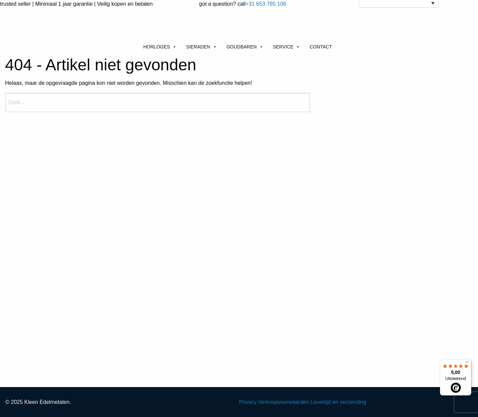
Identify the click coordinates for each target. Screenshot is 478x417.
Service (286, 47)
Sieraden (201, 47)
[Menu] (467, 363)
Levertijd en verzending (338, 402)
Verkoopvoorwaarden (283, 402)
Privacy (248, 402)
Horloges (160, 47)
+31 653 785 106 (266, 4)
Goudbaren (244, 47)
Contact (320, 46)
